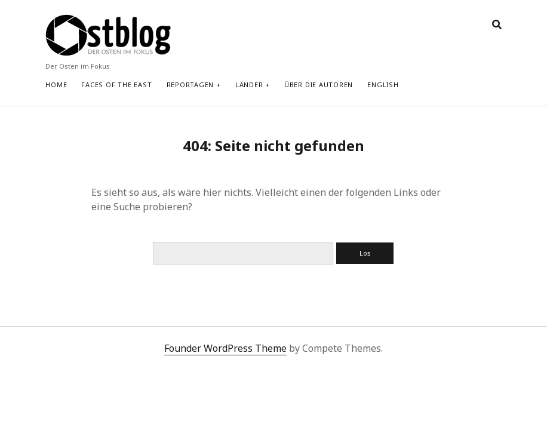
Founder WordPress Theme (225, 348)
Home (56, 84)
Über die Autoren (318, 84)
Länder (249, 84)
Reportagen (190, 84)
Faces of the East (116, 84)
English (382, 84)
